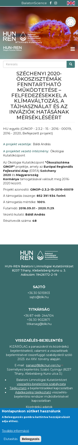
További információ (15, 431)
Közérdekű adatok (39, 407)
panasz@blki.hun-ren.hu (44, 365)
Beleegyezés (30, 439)
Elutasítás (10, 439)
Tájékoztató (18, 388)
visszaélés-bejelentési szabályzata (41, 384)
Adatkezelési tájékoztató (33, 392)
